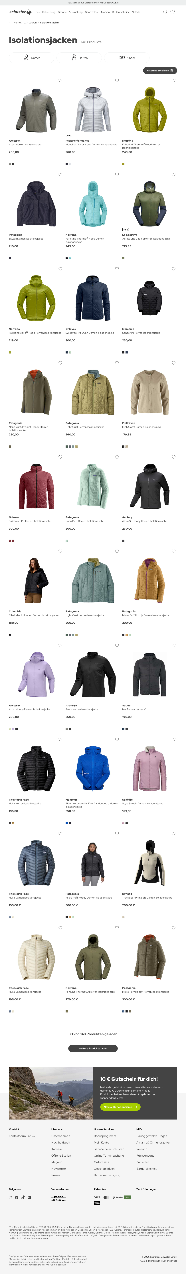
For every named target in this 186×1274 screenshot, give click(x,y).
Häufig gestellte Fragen (151, 1136)
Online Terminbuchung (109, 1156)
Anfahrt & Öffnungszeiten (153, 1142)
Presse (55, 1175)
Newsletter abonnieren (118, 1107)
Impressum (154, 1260)
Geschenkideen (104, 1169)
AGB (143, 1260)
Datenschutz (169, 1260)
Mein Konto (101, 1142)
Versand (141, 1149)
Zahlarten (142, 1162)
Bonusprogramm (105, 1136)
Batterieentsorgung (107, 1175)
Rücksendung (145, 1156)
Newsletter (58, 1169)
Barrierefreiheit (146, 1169)
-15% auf (71, 2)
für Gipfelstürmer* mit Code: (99, 2)
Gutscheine (101, 1162)
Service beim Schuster (109, 1149)
